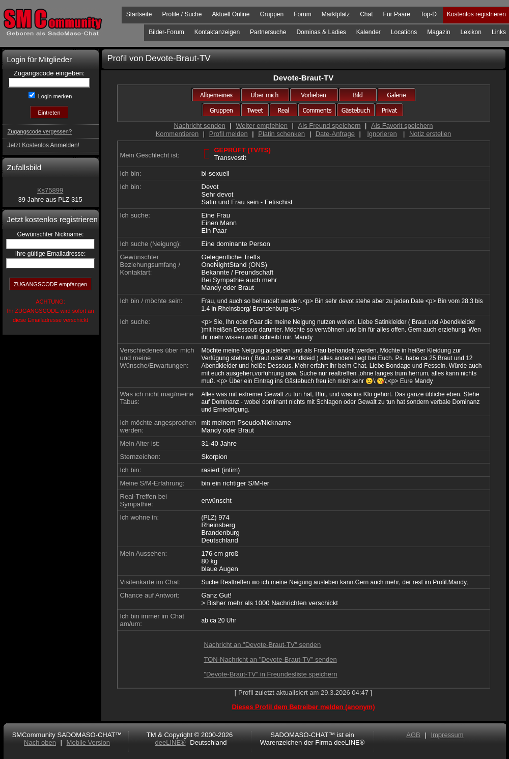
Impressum (447, 735)
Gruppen (272, 14)
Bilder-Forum (166, 32)
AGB (413, 735)
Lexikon (471, 32)
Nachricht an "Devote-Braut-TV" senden (262, 644)
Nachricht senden (199, 125)
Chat (366, 14)
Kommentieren (177, 134)
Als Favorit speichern (402, 125)
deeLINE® (170, 742)
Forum (303, 14)
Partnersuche (268, 32)
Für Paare (396, 14)
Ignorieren (382, 134)
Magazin (438, 32)
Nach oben (40, 742)
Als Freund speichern (329, 125)
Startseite (139, 14)
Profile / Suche (182, 14)
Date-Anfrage (335, 134)
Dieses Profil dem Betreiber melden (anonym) (303, 707)
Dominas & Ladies (321, 32)
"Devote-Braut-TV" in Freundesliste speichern (270, 674)
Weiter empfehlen (262, 125)
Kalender (368, 32)
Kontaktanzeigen (217, 32)
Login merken (54, 96)
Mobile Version (88, 742)
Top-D (428, 14)
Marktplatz (336, 14)
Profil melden (228, 134)
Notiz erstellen (430, 134)
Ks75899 (50, 190)
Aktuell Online (230, 14)
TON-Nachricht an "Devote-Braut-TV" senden (270, 659)
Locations (404, 32)
